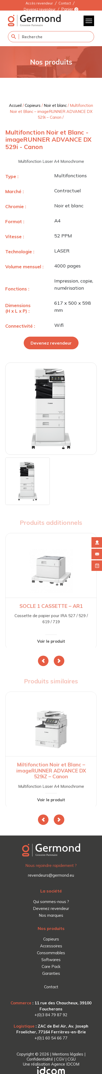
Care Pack (51, 966)
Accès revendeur (39, 3)
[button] (43, 661)
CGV (60, 1059)
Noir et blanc (55, 105)
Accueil (15, 105)
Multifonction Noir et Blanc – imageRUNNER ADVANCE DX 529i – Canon (51, 111)
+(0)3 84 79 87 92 (51, 1014)
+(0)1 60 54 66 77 (51, 1037)
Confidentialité (40, 1059)
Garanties (51, 973)
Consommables (51, 952)
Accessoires (51, 945)
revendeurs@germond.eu (51, 875)
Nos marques (51, 915)
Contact (65, 3)
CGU (71, 1059)
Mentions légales (67, 1054)
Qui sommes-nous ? (51, 901)
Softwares (51, 959)
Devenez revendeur (40, 9)
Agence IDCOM (65, 1064)
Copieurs (33, 105)
